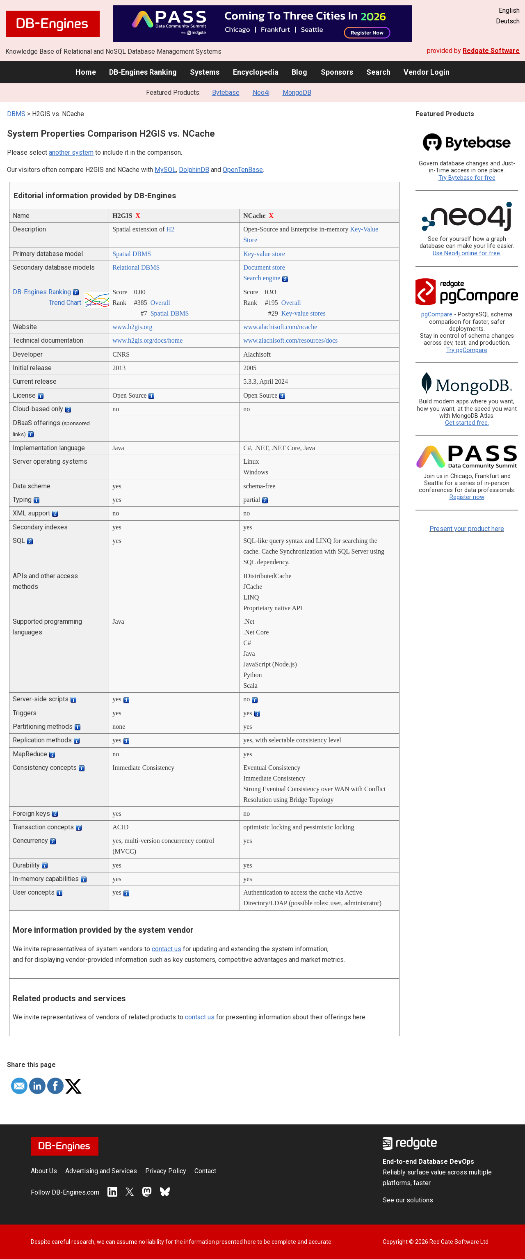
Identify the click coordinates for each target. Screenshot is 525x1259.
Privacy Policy (165, 1171)
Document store (264, 267)
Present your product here (466, 529)
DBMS (16, 114)
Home (85, 72)
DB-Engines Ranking (143, 72)
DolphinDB (194, 170)
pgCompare (436, 314)
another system (71, 152)
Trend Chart (65, 303)
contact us (166, 949)
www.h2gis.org (132, 326)
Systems (204, 72)
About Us (44, 1171)
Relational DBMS (136, 267)
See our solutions (408, 1200)
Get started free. (467, 422)
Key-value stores (303, 313)
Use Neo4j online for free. (467, 253)
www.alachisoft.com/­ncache (280, 326)
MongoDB (297, 92)
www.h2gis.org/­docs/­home (147, 340)
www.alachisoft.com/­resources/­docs (290, 340)
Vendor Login (427, 72)
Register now (467, 497)
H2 (170, 229)
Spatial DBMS (131, 253)
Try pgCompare (466, 350)
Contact (205, 1171)
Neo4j (261, 92)
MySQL (165, 170)
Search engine (261, 278)
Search (378, 72)
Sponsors (337, 72)
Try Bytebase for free (466, 177)
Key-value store (264, 253)
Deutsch (508, 21)
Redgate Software (491, 51)
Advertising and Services (101, 1171)
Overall (160, 302)
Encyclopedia (255, 72)
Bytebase (226, 92)
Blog (299, 72)
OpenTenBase (243, 170)
